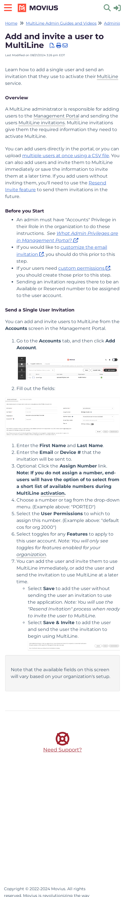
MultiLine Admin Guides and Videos (61, 23)
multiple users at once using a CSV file (65, 155)
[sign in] (117, 7)
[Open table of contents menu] (10, 7)
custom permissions (81, 268)
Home (11, 23)
